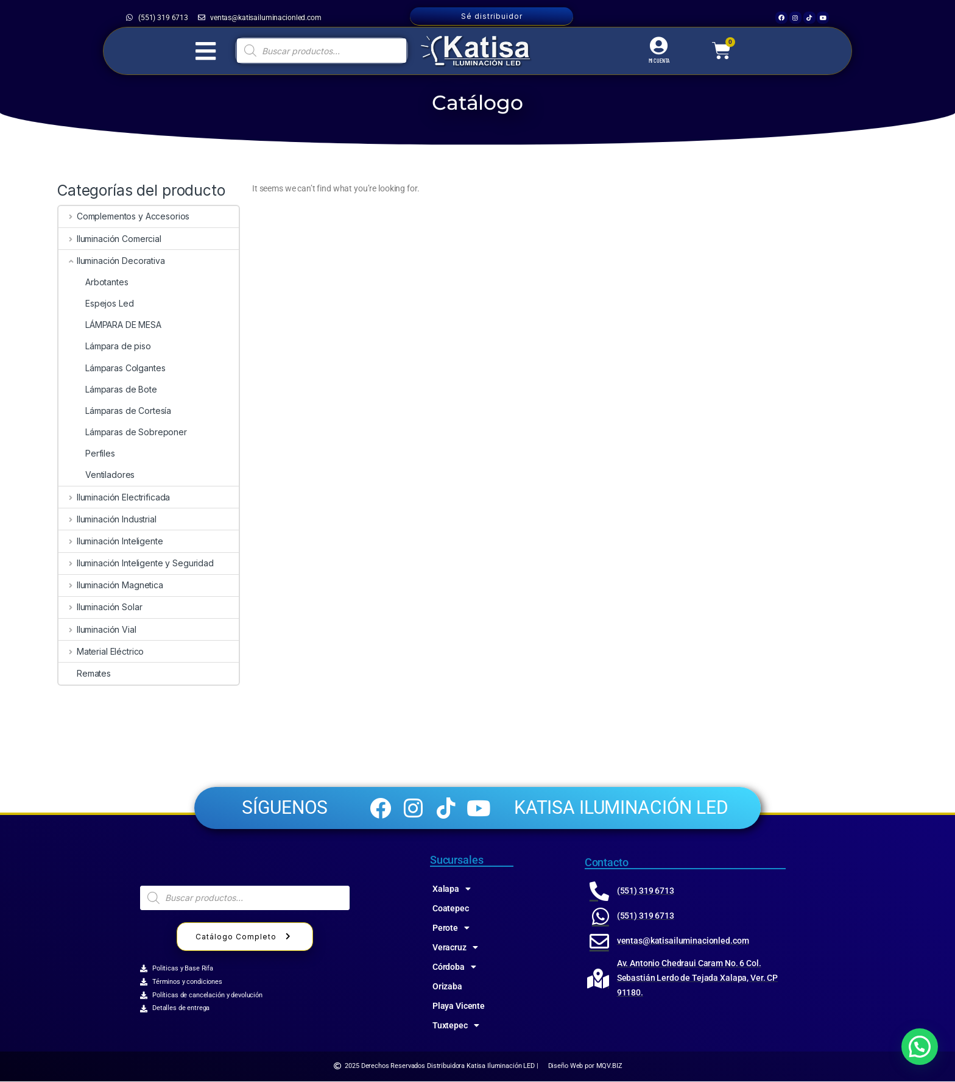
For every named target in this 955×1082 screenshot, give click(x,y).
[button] (919, 1046)
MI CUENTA (659, 60)
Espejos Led (95, 303)
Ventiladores (96, 474)
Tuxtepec (455, 1026)
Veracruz (455, 948)
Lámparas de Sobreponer (122, 432)
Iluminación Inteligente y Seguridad (136, 563)
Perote (451, 928)
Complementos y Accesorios (123, 216)
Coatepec (450, 909)
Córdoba (454, 967)
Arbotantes (93, 282)
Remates (84, 673)
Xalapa (451, 889)
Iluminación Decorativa (111, 260)
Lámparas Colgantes (111, 368)
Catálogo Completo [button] (245, 937)
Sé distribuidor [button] (492, 16)
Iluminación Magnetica (110, 585)
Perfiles (86, 453)
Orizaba (447, 987)
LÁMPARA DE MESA (109, 324)
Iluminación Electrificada (114, 497)
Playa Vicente (458, 1006)
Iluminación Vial (97, 629)
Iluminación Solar (100, 607)
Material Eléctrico (101, 651)
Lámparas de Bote (107, 389)
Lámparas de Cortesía (114, 410)
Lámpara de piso (104, 346)
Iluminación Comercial (109, 238)
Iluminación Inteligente (110, 541)
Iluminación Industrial (107, 519)
